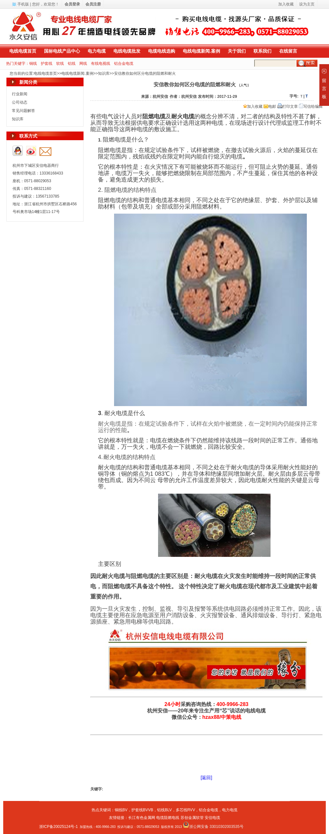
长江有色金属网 (141, 817)
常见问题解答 (23, 110)
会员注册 (93, 4)
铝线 (72, 63)
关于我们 (237, 51)
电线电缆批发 (126, 51)
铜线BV (121, 810)
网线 (83, 63)
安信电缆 (212, 817)
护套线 (46, 63)
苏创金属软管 (192, 817)
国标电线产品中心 (62, 51)
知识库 (104, 73)
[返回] (206, 777)
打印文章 (287, 106)
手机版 (23, 4)
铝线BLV (164, 810)
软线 (60, 63)
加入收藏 (252, 106)
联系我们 (262, 51)
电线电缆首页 (22, 51)
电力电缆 (97, 51)
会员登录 (72, 4)
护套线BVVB (142, 810)
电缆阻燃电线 (167, 817)
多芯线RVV (185, 810)
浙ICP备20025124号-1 (58, 826)
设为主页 (307, 4)
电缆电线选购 (161, 51)
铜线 (33, 63)
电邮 (269, 106)
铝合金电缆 (123, 63)
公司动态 (19, 102)
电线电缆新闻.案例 (201, 51)
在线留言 (288, 51)
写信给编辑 (311, 106)
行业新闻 (19, 94)
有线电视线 (100, 63)
